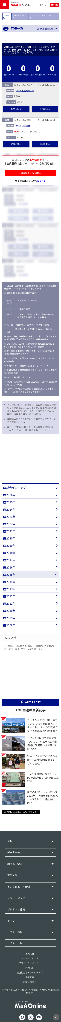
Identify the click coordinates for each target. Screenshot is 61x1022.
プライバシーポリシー (30, 963)
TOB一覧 (6, 16)
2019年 (9, 545)
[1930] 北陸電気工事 (24, 90)
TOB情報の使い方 (47, 28)
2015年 (9, 575)
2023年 (9, 517)
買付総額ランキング (19, 16)
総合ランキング (14, 488)
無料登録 (54, 5)
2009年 (9, 618)
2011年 (9, 603)
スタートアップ (16, 898)
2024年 (9, 509)
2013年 (9, 589)
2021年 (9, 531)
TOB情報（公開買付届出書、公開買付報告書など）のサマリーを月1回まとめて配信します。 (29, 647)
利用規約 (29, 967)
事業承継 (12, 875)
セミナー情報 (14, 932)
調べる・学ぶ (14, 864)
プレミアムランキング (37, 16)
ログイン (42, 5)
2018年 (9, 553)
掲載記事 (29, 977)
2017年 (9, 560)
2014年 (9, 582)
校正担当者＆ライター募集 (30, 972)
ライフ (11, 921)
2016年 (9, 567)
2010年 (9, 611)
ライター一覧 (14, 943)
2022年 (9, 524)
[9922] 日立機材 (22, 125)
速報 (9, 841)
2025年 (9, 502)
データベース (14, 852)
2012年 (9, 596)
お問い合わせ (29, 981)
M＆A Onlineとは (30, 958)
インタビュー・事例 (18, 886)
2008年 (9, 625)
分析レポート (52, 16)
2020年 (9, 538)
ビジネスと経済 (16, 909)
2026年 (9, 495)
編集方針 (29, 953)
